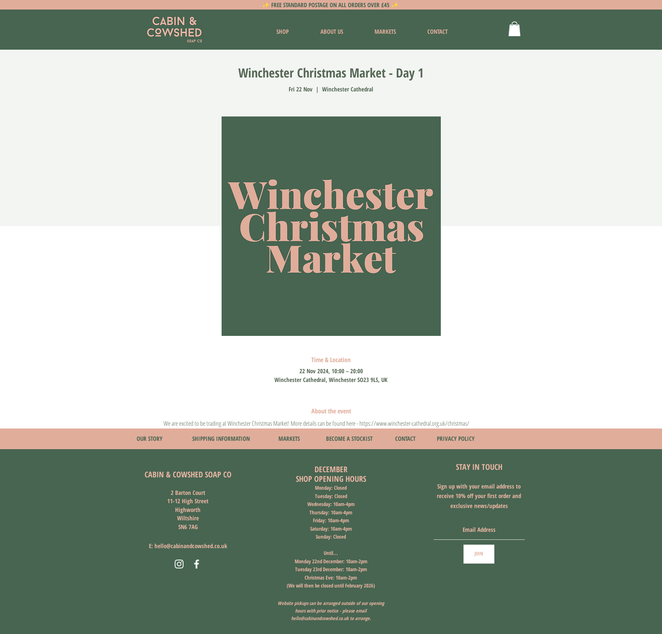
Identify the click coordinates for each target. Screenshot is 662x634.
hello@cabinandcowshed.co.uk (190, 546)
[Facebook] (197, 564)
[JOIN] (478, 554)
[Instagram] (179, 564)
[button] (514, 28)
